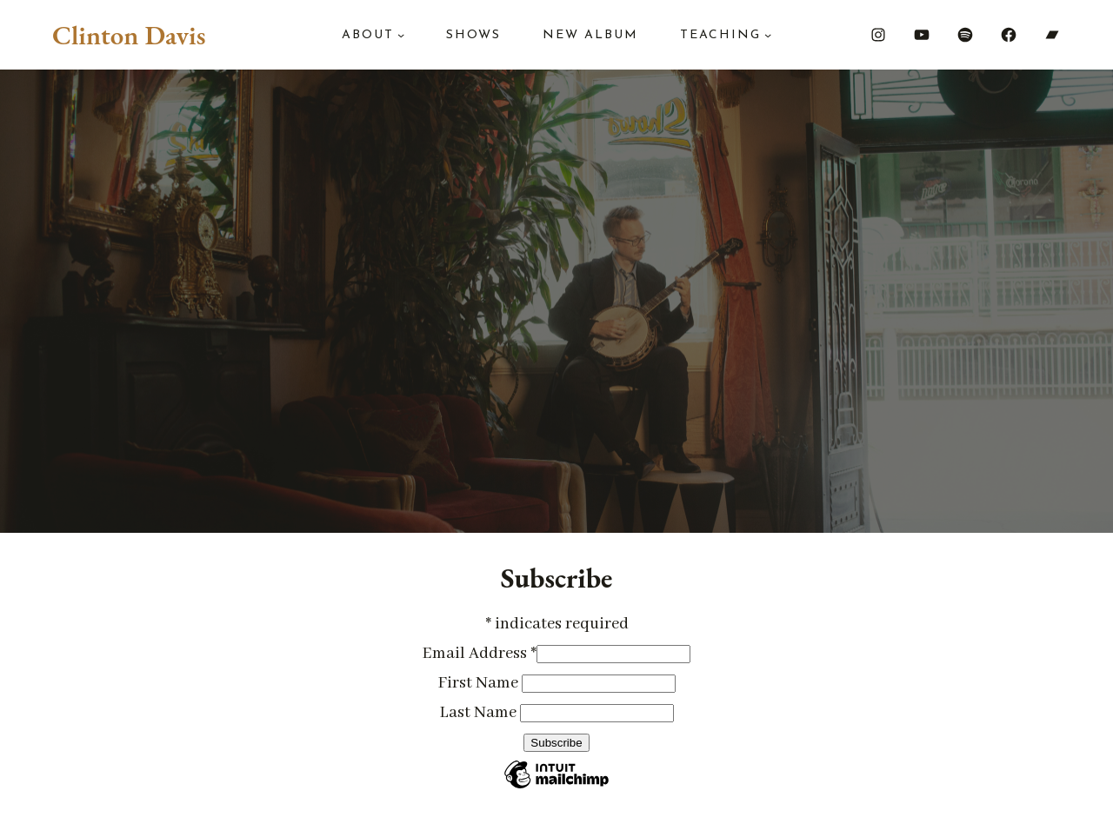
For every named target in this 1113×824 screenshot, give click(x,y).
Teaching (720, 35)
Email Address (480, 653)
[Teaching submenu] (767, 34)
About (368, 35)
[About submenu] (400, 34)
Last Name (480, 712)
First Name (480, 683)
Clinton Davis (128, 34)
